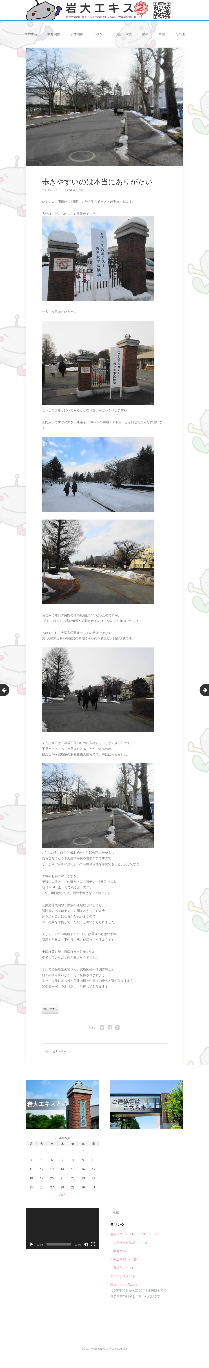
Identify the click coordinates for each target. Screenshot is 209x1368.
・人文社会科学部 (122, 1243)
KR (156, 1234)
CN (144, 1234)
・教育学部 (118, 1251)
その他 (180, 34)
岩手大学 (116, 1234)
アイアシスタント (122, 1276)
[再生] (31, 1245)
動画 (145, 34)
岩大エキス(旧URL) (123, 1285)
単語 (162, 34)
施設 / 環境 (124, 34)
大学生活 (30, 34)
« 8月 (62, 1195)
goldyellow (59, 1051)
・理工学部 (118, 1260)
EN (132, 1234)
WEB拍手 (50, 1009)
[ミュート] (86, 1245)
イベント (99, 34)
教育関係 (53, 34)
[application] (62, 1228)
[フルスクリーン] (93, 1245)
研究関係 (76, 34)
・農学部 (116, 1268)
